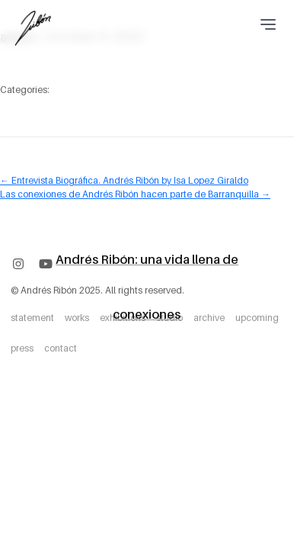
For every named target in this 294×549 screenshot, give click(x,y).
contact (60, 348)
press (22, 348)
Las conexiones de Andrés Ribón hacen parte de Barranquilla (135, 194)
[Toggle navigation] (268, 24)
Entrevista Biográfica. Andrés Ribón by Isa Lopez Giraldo (124, 180)
